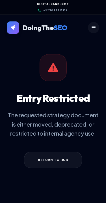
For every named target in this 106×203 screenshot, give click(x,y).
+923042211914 (53, 10)
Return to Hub (53, 160)
